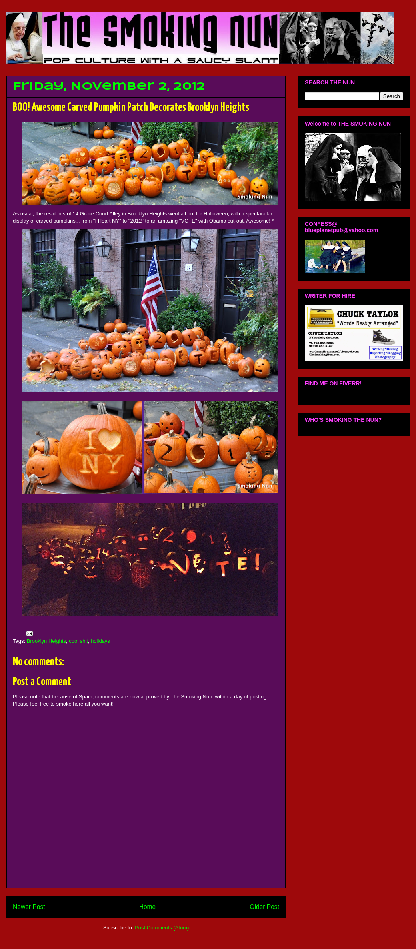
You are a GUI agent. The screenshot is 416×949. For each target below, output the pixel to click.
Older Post (264, 906)
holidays (100, 641)
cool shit (78, 641)
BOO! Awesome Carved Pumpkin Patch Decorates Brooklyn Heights (131, 107)
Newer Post (29, 906)
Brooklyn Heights (46, 641)
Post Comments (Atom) (162, 928)
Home (147, 906)
